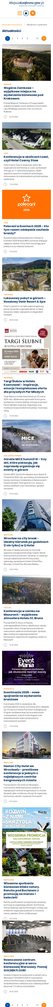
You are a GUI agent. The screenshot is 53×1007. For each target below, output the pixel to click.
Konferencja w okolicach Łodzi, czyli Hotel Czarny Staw (26, 158)
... (32, 38)
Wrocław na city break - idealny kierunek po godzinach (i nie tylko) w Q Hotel (26, 529)
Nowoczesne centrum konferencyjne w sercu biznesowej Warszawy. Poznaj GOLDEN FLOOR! (25, 927)
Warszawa (9, 874)
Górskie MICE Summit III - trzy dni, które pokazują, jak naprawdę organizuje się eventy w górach (25, 452)
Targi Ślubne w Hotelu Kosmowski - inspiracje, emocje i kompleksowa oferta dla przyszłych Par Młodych (25, 388)
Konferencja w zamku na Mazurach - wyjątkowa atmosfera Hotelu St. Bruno (23, 602)
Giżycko (7, 596)
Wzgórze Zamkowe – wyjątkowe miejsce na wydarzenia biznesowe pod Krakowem (23, 93)
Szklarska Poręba (12, 443)
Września (8, 380)
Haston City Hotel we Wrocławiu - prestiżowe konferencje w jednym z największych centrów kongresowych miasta (21, 762)
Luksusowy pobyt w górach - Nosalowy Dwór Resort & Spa (25, 302)
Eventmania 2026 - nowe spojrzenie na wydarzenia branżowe (22, 687)
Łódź (6, 153)
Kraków (7, 84)
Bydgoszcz (9, 680)
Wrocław (8, 523)
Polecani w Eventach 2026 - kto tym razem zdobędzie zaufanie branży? (26, 229)
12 (37, 38)
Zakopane (8, 297)
